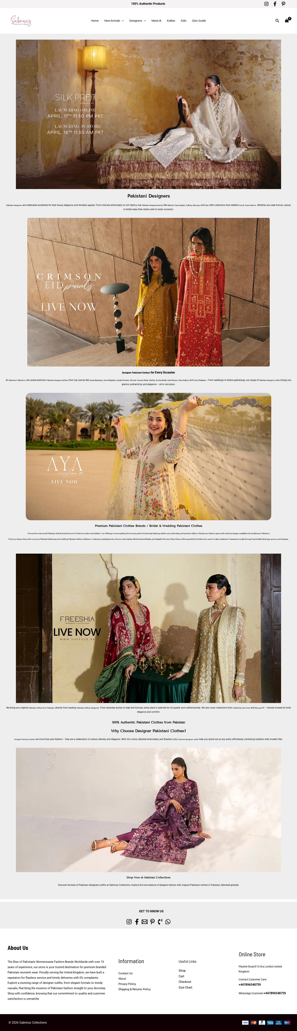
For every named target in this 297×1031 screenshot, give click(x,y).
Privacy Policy (127, 984)
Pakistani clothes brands (58, 533)
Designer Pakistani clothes (21, 739)
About (122, 978)
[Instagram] (266, 4)
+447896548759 (277, 982)
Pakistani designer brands (159, 205)
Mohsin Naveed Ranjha (142, 539)
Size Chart (185, 987)
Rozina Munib (186, 380)
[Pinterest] (283, 4)
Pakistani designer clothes (65, 380)
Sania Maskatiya (108, 380)
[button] (122, 20)
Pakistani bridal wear (48, 539)
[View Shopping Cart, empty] (286, 20)
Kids (183, 20)
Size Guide (199, 20)
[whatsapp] (180, 922)
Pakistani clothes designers (101, 707)
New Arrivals (114, 20)
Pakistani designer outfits (117, 384)
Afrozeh (153, 380)
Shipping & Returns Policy (134, 989)
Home (95, 20)
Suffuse (203, 205)
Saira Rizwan (200, 380)
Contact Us (125, 973)
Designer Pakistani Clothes (136, 372)
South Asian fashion (266, 205)
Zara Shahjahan (124, 380)
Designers (137, 20)
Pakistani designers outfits (191, 739)
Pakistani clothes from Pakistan (47, 707)
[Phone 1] (167, 922)
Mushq (176, 380)
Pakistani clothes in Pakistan (205, 885)
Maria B (156, 20)
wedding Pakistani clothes (71, 539)
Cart (181, 976)
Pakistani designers (16, 205)
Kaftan (171, 20)
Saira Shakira (214, 380)
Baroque (212, 205)
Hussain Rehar (165, 380)
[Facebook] (275, 4)
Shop (182, 970)
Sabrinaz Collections (19, 380)
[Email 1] (142, 922)
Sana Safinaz (127, 539)
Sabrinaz (256, 533)
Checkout (185, 982)
